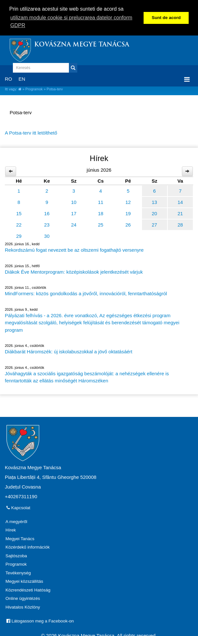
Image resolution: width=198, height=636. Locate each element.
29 (19, 235)
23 (47, 224)
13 (154, 201)
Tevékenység (18, 572)
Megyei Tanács (19, 538)
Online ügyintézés (22, 597)
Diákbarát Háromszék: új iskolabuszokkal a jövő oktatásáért (68, 351)
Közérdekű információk (27, 546)
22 (19, 224)
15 (19, 213)
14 (180, 201)
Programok (34, 88)
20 (154, 213)
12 (128, 201)
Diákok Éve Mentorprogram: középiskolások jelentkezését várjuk (74, 271)
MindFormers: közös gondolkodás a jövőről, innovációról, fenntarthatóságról (86, 293)
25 (100, 224)
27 (154, 224)
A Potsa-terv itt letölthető (31, 132)
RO (8, 78)
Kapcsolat (18, 507)
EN (22, 78)
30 (47, 235)
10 (74, 201)
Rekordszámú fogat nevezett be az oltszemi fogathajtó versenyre (74, 249)
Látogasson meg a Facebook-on (40, 620)
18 (100, 213)
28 (180, 224)
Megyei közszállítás (24, 580)
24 (74, 224)
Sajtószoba (16, 555)
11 (100, 201)
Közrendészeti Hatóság (28, 589)
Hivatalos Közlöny (22, 606)
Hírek (10, 529)
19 (128, 213)
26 (128, 224)
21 (180, 213)
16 (47, 213)
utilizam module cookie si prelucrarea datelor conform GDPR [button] (71, 21)
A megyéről (16, 521)
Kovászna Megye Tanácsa (81, 44)
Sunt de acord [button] (166, 17)
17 (74, 213)
